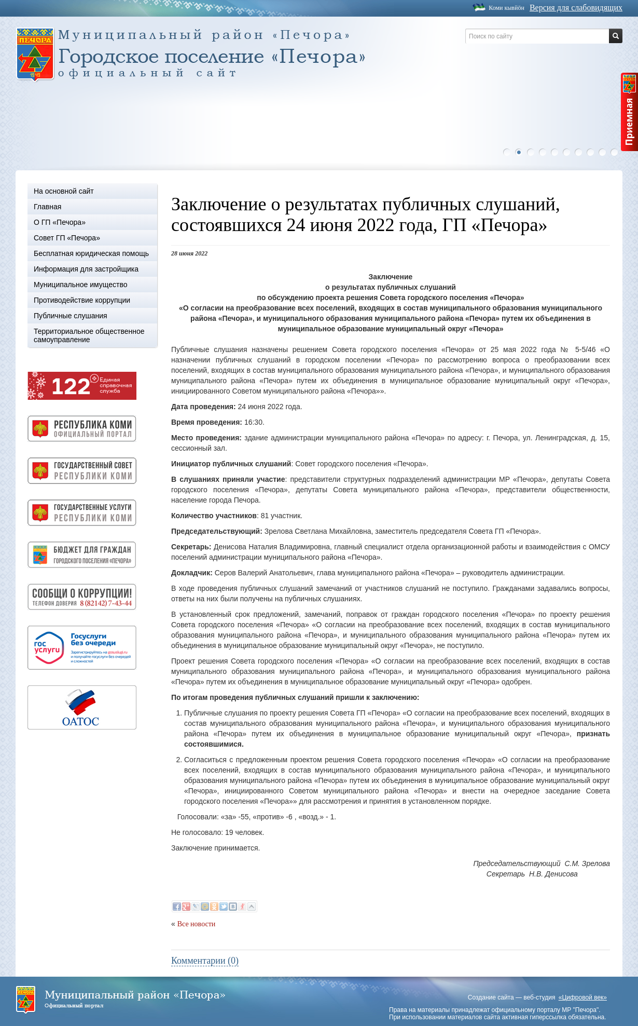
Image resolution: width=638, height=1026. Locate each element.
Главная (47, 207)
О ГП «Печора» (60, 222)
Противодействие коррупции (82, 300)
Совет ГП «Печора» (67, 238)
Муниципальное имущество (80, 284)
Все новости (196, 924)
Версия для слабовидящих (576, 7)
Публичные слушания (70, 316)
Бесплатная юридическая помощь (91, 253)
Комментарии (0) (205, 960)
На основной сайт (64, 191)
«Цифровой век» (583, 997)
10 (617, 152)
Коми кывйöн (506, 7)
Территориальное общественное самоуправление (89, 335)
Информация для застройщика (86, 269)
